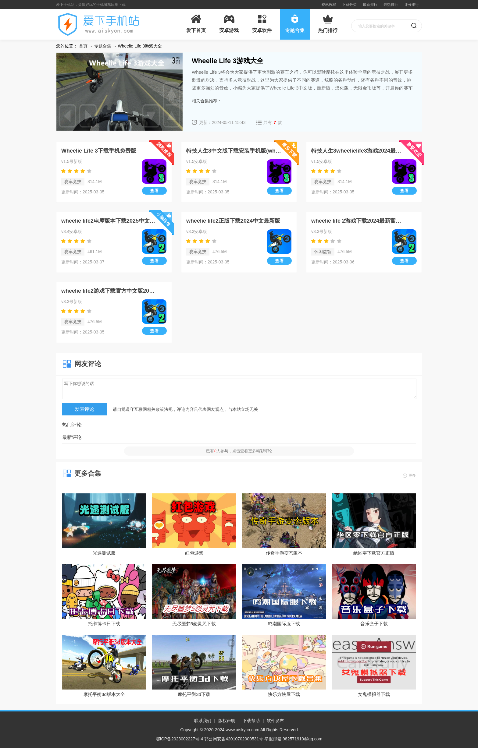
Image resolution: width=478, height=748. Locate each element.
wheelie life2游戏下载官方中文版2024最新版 (108, 291)
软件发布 (275, 720)
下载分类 (349, 4)
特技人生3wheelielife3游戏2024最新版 (358, 151)
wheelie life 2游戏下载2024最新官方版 (358, 221)
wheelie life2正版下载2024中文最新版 (233, 221)
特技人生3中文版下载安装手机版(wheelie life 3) (233, 151)
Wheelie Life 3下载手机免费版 (98, 151)
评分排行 (411, 4)
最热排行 (390, 4)
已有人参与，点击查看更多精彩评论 (239, 451)
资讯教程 (328, 4)
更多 (412, 475)
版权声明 (226, 720)
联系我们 (202, 720)
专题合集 (102, 46)
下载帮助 (251, 720)
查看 (154, 190)
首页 (83, 46)
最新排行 (370, 4)
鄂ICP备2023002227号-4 (179, 738)
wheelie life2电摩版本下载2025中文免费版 (108, 221)
